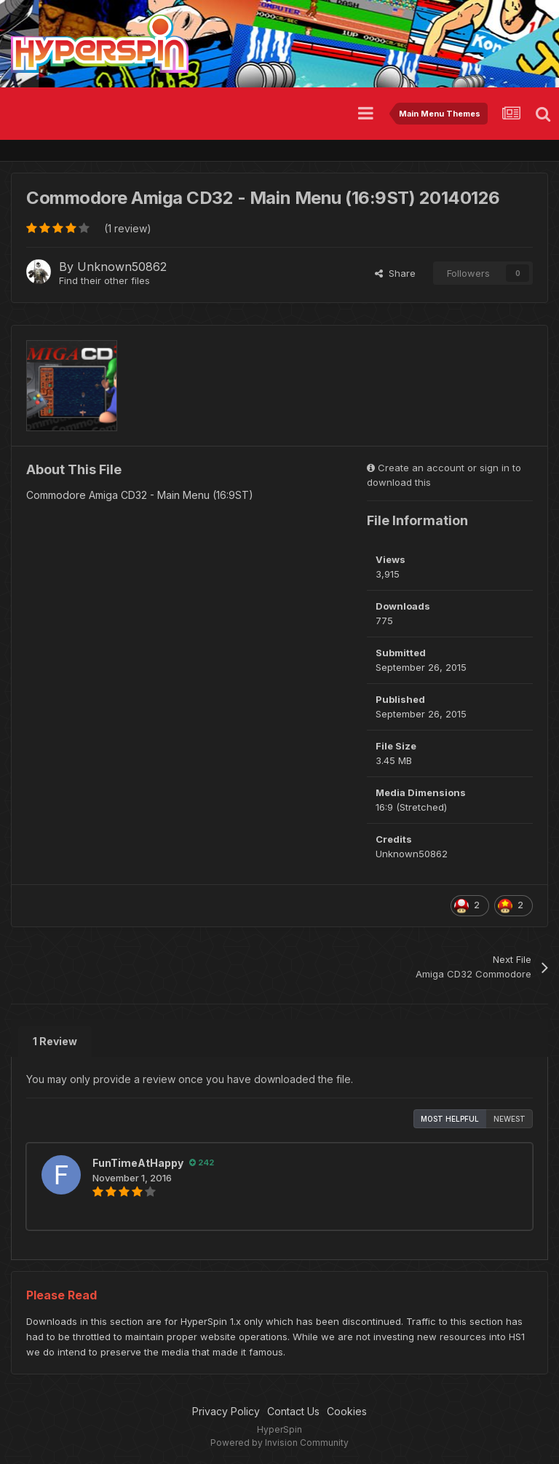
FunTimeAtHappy (137, 1163)
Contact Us (293, 1411)
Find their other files (104, 280)
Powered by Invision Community (279, 1442)
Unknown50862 (122, 266)
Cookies (347, 1411)
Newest (509, 1118)
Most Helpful (450, 1118)
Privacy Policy (226, 1411)
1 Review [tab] (55, 1041)
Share (395, 273)
